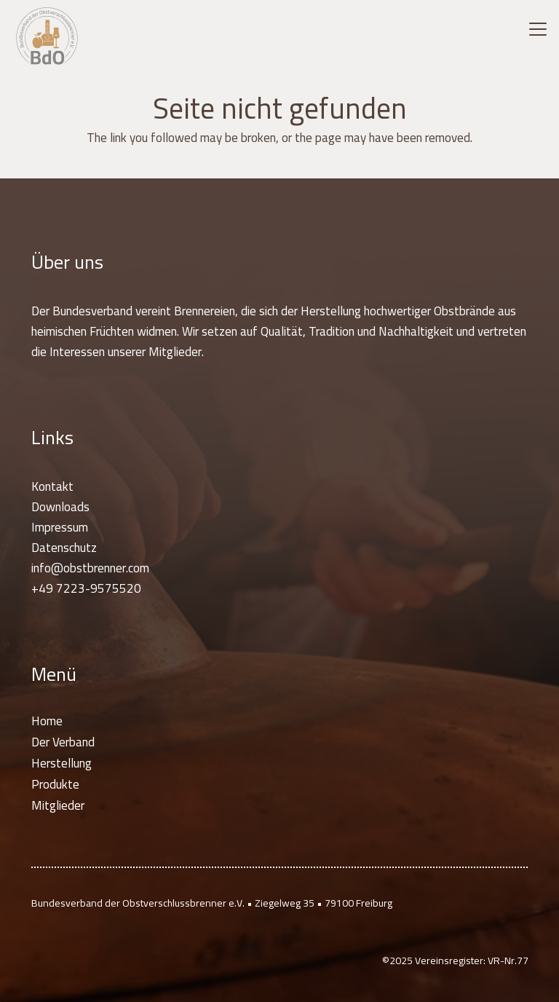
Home (47, 721)
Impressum (59, 527)
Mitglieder (57, 805)
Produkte (55, 784)
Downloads (60, 506)
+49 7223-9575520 (86, 588)
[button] (537, 29)
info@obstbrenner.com (90, 568)
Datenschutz (64, 547)
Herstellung (61, 763)
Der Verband (63, 742)
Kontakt (52, 486)
